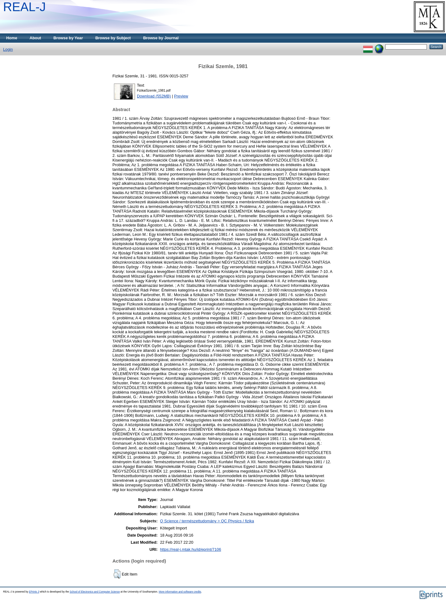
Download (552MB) (154, 96)
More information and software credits (180, 591)
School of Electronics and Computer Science (95, 591)
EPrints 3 (34, 591)
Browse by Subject (113, 38)
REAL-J (24, 7)
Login (8, 49)
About (35, 38)
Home (11, 38)
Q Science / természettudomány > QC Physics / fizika (207, 521)
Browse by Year (68, 38)
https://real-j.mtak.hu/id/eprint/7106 (190, 549)
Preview (181, 96)
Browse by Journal (161, 38)
